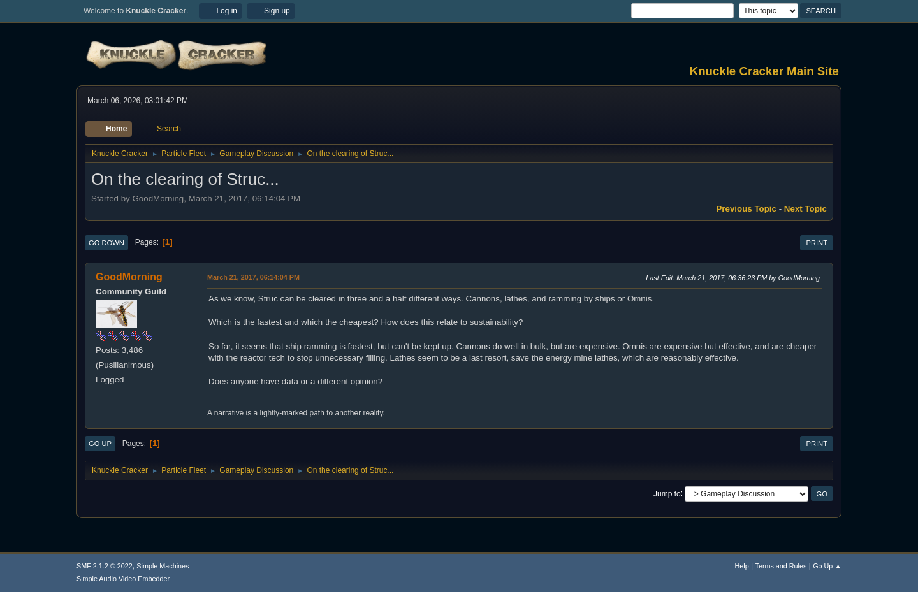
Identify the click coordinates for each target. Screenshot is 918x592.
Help (742, 566)
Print (816, 243)
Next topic (805, 208)
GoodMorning (129, 276)
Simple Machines (162, 566)
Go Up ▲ (827, 566)
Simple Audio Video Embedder (123, 578)
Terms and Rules (781, 566)
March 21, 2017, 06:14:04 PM (253, 277)
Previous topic (746, 208)
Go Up (100, 443)
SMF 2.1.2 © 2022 (104, 566)
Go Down (106, 243)
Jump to (667, 493)
